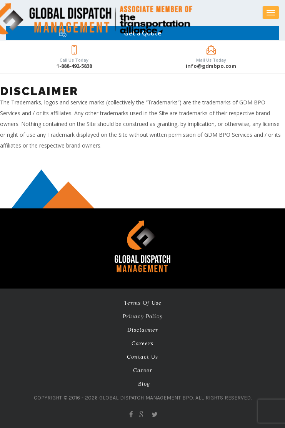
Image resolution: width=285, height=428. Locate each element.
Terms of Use (143, 302)
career (142, 370)
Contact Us (142, 356)
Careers (142, 343)
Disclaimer (142, 329)
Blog (144, 383)
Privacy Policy (143, 316)
